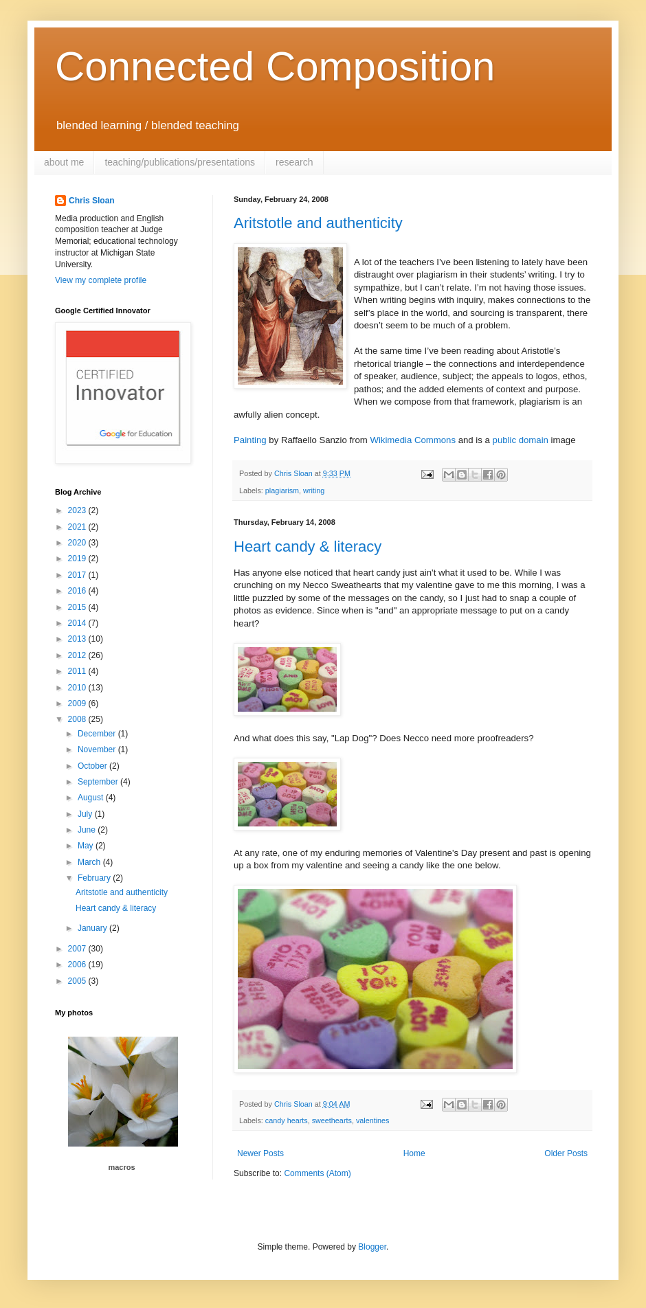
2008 (78, 719)
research (294, 162)
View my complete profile (100, 280)
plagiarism (282, 490)
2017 (78, 575)
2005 (78, 981)
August (92, 797)
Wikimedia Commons (413, 440)
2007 (78, 949)
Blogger (372, 1247)
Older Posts (566, 1153)
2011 (78, 671)
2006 (78, 964)
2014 (78, 623)
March (90, 862)
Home (414, 1153)
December (98, 733)
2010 (78, 687)
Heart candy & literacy (307, 546)
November (98, 749)
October (93, 766)
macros (121, 1167)
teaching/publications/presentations (179, 162)
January (93, 928)
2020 (78, 543)
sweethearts (332, 1120)
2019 (78, 558)
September (99, 782)
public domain (520, 440)
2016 (78, 591)
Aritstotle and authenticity (318, 223)
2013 (78, 639)
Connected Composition (275, 66)
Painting (250, 440)
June (88, 830)
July (86, 814)
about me (64, 162)
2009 (78, 703)
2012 (78, 655)
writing (313, 490)
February (95, 878)
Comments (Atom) (317, 1173)
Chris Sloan (92, 200)
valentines (373, 1120)
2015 (78, 607)
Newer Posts (260, 1153)
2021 (78, 527)
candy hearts (286, 1120)
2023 (78, 510)
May (87, 845)
